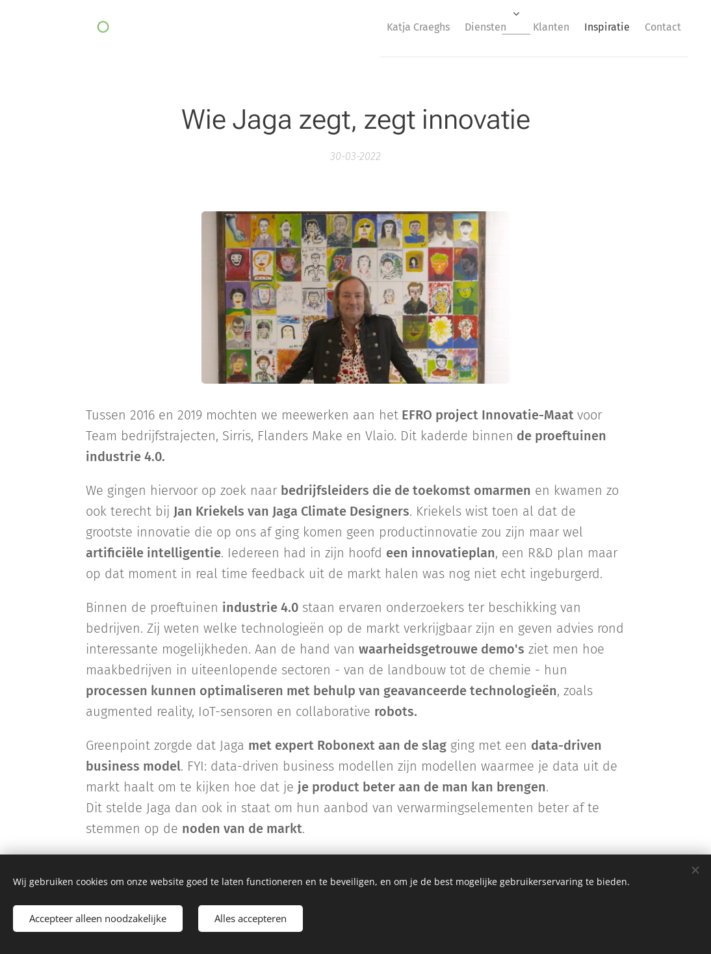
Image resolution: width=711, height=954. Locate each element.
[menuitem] (382, 26)
